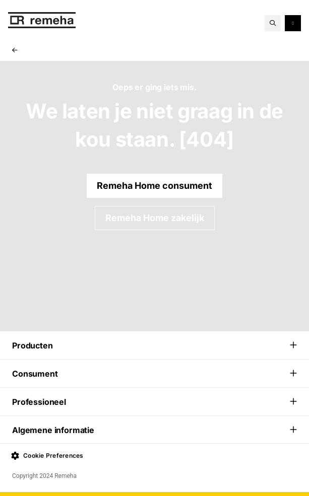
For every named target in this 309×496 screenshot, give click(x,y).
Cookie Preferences (47, 456)
